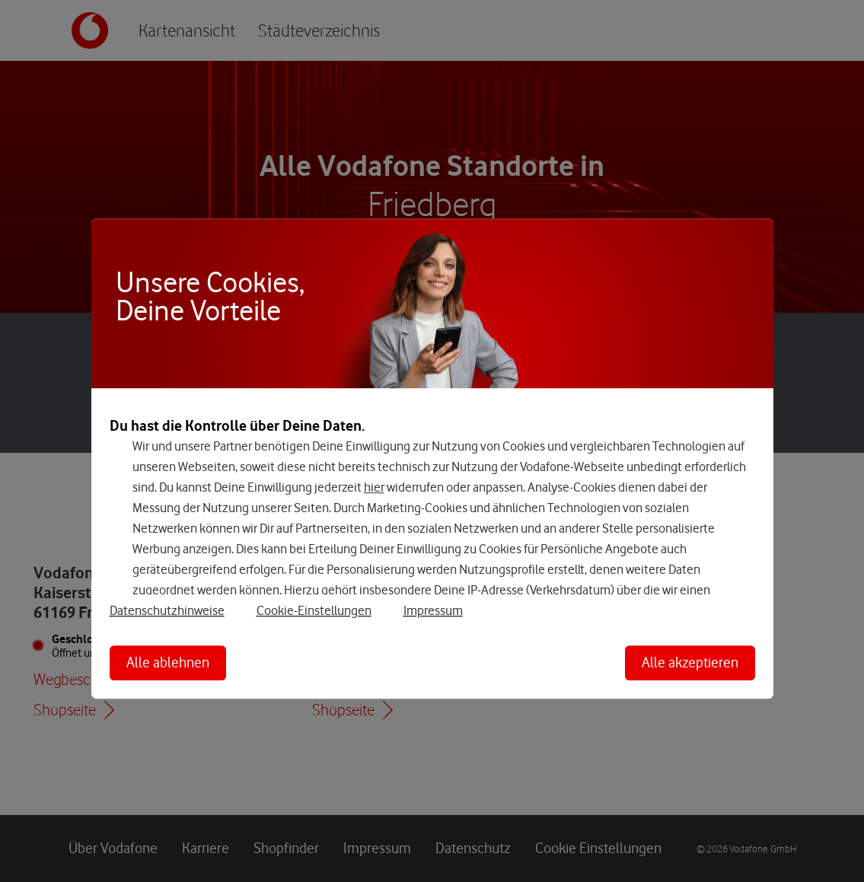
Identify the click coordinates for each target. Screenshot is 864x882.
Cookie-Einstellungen (314, 610)
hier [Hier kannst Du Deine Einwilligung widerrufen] (374, 487)
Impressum (433, 610)
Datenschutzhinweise (167, 610)
